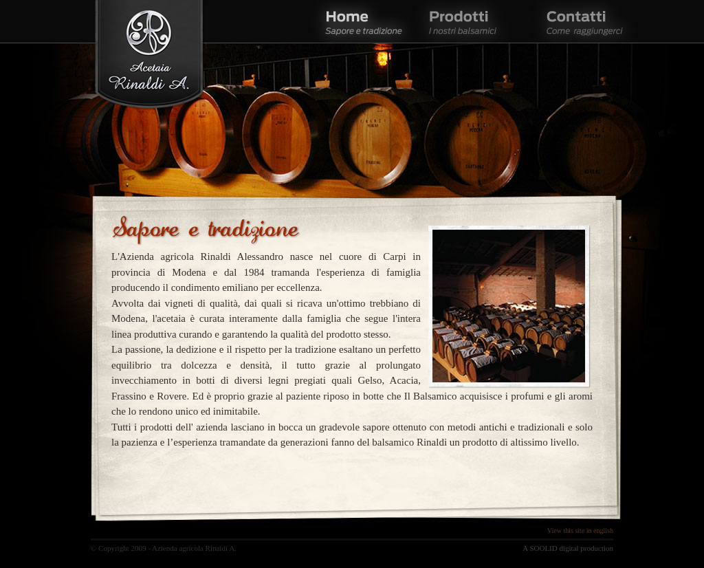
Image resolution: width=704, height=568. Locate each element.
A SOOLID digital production (567, 548)
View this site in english (580, 530)
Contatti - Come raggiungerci (582, 21)
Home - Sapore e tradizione (362, 21)
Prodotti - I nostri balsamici (472, 21)
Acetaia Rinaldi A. (149, 56)
